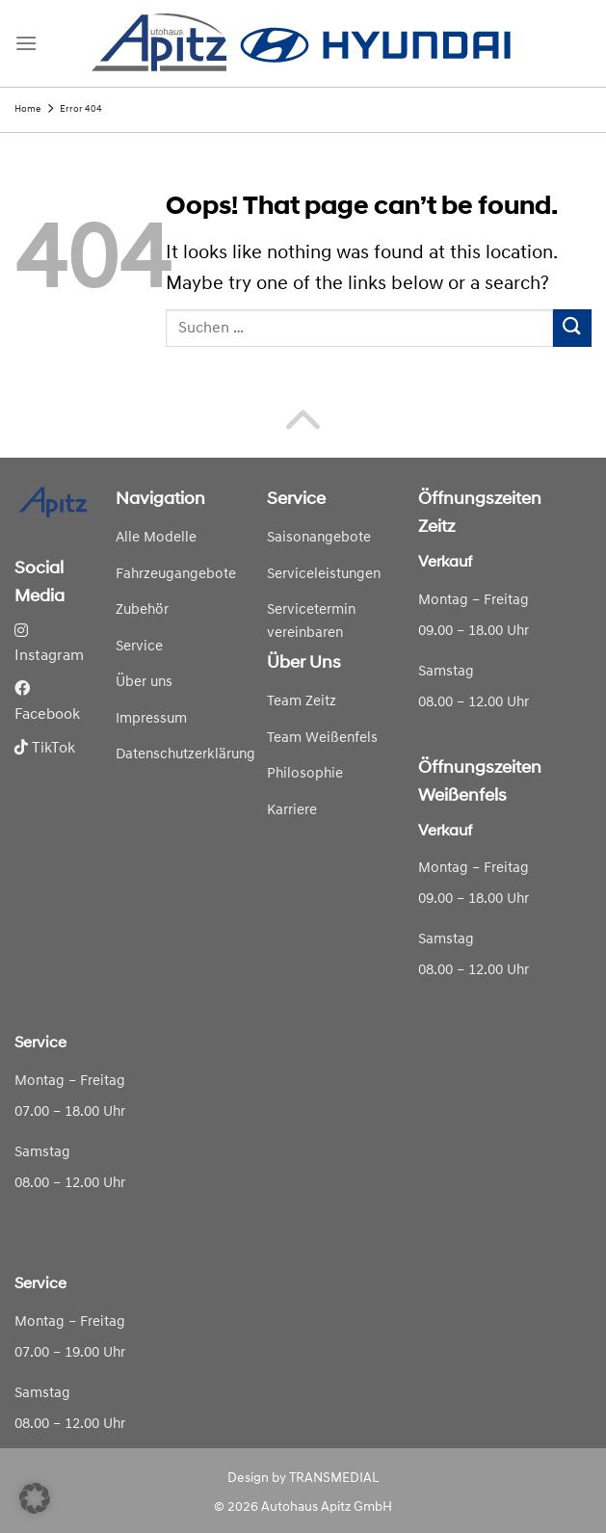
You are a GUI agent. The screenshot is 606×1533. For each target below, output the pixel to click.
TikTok (44, 748)
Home (27, 109)
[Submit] (572, 328)
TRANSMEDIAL (334, 1478)
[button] (34, 1498)
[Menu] (26, 42)
